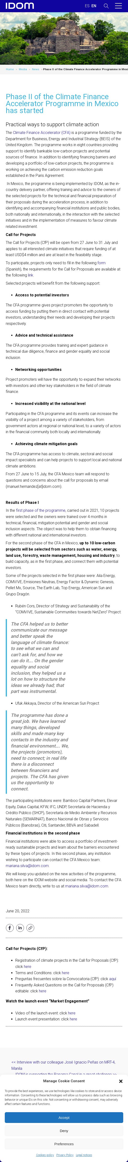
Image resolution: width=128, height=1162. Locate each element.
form (101, 263)
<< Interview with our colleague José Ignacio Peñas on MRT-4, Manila (63, 1065)
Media (23, 69)
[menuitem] (87, 6)
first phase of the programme (40, 510)
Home (10, 69)
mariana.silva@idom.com (27, 865)
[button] (120, 1081)
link (30, 275)
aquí (112, 979)
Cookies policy (45, 1155)
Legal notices (84, 1155)
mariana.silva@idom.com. (87, 886)
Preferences (64, 1144)
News (35, 69)
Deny (64, 1131)
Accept (64, 1118)
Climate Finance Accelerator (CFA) (41, 132)
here (27, 966)
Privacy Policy (65, 1155)
